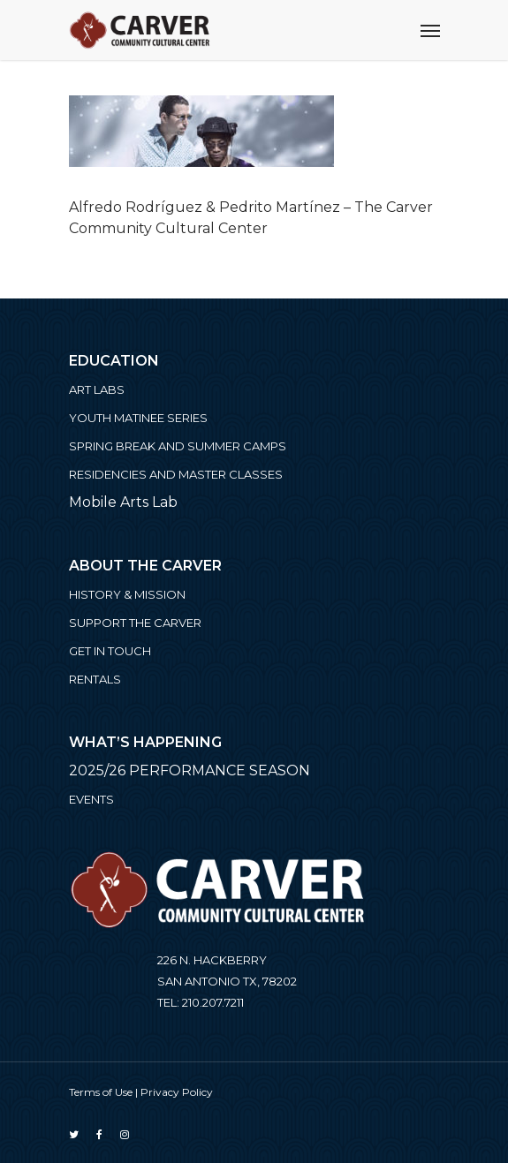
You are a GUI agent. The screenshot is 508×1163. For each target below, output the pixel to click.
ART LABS (97, 389)
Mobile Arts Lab (123, 502)
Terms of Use (101, 1092)
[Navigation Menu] (430, 30)
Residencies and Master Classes (176, 474)
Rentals (95, 679)
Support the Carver (135, 622)
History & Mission (127, 594)
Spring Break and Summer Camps (177, 446)
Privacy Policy (176, 1092)
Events (91, 799)
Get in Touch (110, 651)
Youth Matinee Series (138, 418)
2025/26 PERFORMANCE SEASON (189, 770)
